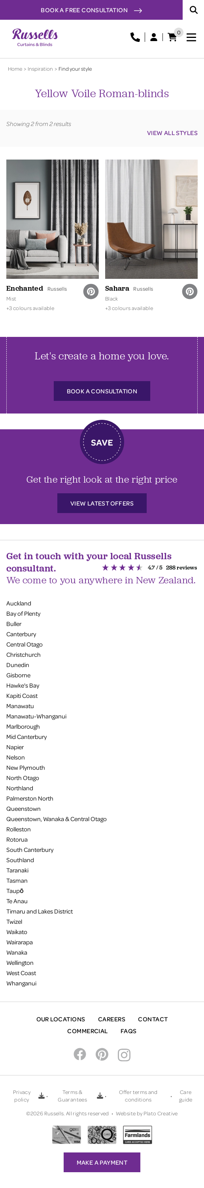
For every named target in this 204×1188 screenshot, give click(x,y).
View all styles (172, 133)
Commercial (87, 1031)
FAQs (129, 1031)
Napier (15, 747)
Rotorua (17, 839)
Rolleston (18, 829)
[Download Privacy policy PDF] (41, 1095)
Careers (111, 1019)
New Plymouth (25, 767)
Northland (19, 788)
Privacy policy (21, 1095)
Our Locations (60, 1019)
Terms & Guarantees (72, 1095)
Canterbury (21, 634)
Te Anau (17, 901)
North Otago (22, 778)
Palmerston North (29, 798)
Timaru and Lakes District (39, 911)
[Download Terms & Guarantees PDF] (100, 1095)
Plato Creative (161, 1113)
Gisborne (18, 675)
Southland (20, 860)
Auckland (18, 603)
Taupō (15, 891)
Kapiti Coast (22, 695)
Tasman (17, 880)
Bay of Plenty (23, 613)
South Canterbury (29, 849)
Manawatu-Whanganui (36, 716)
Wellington (20, 962)
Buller (13, 624)
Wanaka (16, 952)
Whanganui (21, 983)
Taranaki (17, 870)
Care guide (186, 1095)
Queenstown (23, 808)
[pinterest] (91, 291)
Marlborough (23, 726)
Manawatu (20, 706)
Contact (153, 1019)
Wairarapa (19, 942)
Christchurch (23, 654)
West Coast (21, 973)
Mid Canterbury (26, 737)
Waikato (16, 932)
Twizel (14, 921)
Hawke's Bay (22, 685)
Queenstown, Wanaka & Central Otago (56, 819)
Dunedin (17, 665)
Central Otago (24, 644)
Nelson (15, 757)
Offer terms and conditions (138, 1095)
